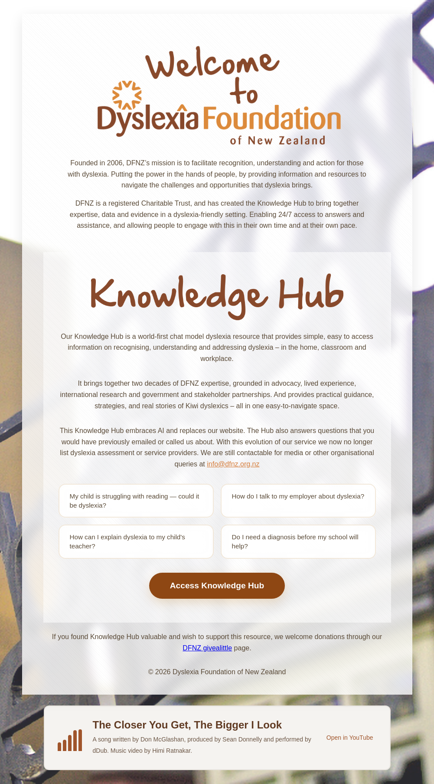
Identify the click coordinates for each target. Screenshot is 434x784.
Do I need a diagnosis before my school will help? (295, 541)
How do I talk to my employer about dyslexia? (298, 496)
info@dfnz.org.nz (233, 464)
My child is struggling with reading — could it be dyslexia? (134, 500)
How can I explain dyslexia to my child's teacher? (127, 541)
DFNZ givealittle (207, 648)
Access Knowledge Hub (217, 585)
